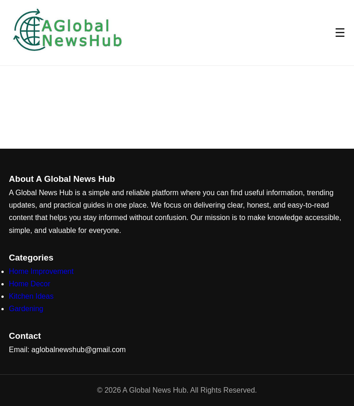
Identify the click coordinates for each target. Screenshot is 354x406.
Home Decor (29, 284)
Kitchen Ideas (31, 296)
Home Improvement (41, 271)
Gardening (26, 309)
